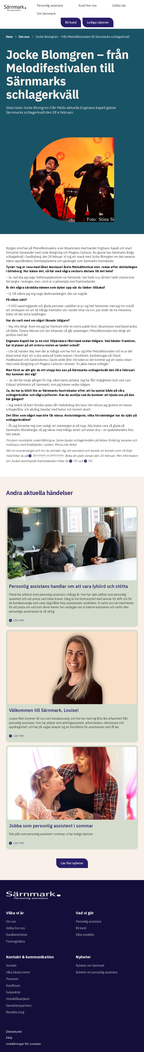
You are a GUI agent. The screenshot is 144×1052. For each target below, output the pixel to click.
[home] (15, 6)
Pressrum (12, 979)
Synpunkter (13, 992)
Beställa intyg (15, 1012)
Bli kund (70, 22)
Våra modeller (85, 934)
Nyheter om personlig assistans (96, 972)
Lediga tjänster (98, 22)
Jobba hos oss (15, 928)
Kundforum (13, 985)
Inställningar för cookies (23, 1044)
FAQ (9, 1038)
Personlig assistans (88, 921)
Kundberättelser (16, 934)
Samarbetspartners (19, 1005)
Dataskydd (14, 1031)
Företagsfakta (15, 941)
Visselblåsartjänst (18, 999)
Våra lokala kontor (18, 972)
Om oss (11, 921)
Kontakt (11, 965)
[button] (53, 6)
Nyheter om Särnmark (90, 965)
